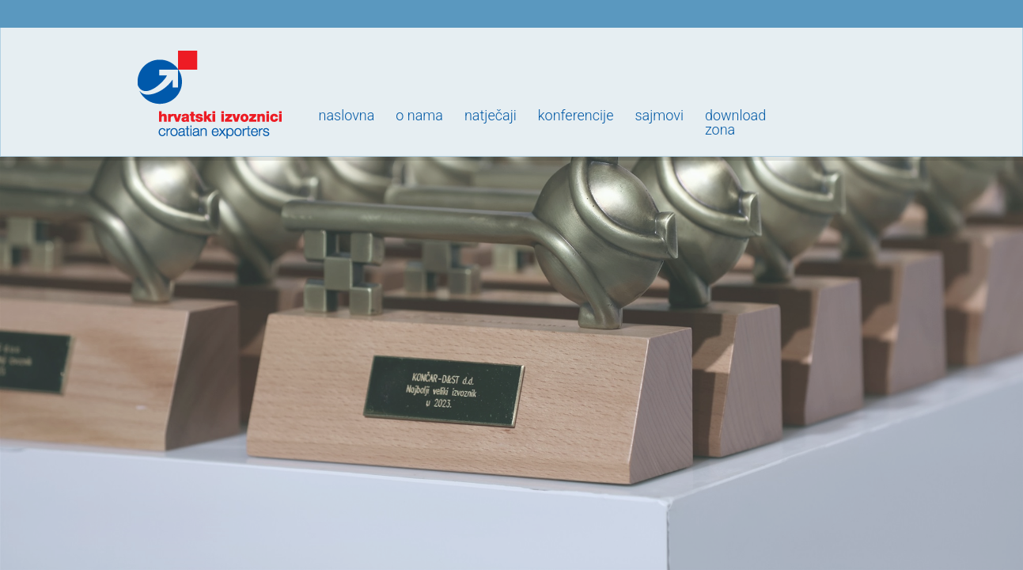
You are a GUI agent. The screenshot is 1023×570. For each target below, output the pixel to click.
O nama (419, 115)
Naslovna (347, 115)
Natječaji (490, 115)
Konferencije (576, 115)
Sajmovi (659, 115)
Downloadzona (735, 122)
